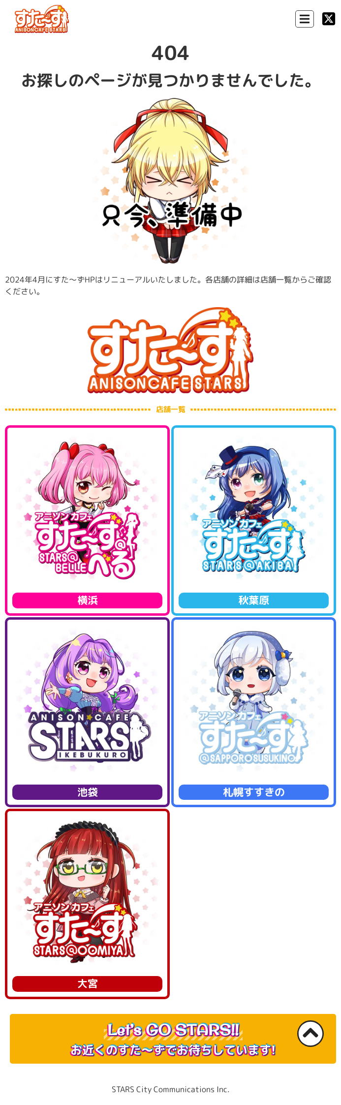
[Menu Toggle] (304, 19)
